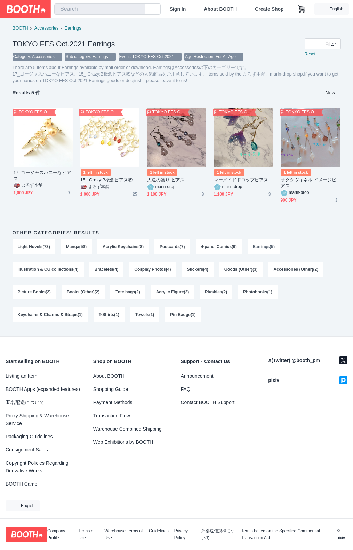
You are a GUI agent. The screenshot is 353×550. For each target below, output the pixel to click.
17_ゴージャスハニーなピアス (42, 175)
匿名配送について (25, 402)
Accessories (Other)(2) (296, 270)
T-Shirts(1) (109, 316)
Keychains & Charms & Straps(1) (50, 316)
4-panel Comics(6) (219, 247)
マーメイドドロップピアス (241, 180)
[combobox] (99, 9)
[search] (138, 9)
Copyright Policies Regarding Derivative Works (37, 466)
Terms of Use (87, 534)
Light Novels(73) (34, 247)
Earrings (73, 28)
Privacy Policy (181, 534)
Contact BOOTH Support (208, 402)
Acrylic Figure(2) (172, 293)
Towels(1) (144, 316)
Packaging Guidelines (29, 436)
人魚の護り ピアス (166, 180)
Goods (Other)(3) (241, 270)
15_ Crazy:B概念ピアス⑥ (106, 180)
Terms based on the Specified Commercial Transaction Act (280, 534)
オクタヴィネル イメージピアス (309, 183)
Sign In (178, 9)
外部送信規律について (218, 534)
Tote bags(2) (128, 293)
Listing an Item (21, 376)
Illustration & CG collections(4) (48, 270)
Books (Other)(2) (83, 293)
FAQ (186, 389)
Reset (310, 54)
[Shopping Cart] (302, 9)
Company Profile (56, 534)
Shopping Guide (110, 389)
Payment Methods (113, 402)
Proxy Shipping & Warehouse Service (37, 419)
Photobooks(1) (258, 293)
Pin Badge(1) (183, 316)
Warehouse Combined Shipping (127, 429)
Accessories (46, 28)
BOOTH (21, 28)
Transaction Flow (111, 415)
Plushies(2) (216, 293)
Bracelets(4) (107, 270)
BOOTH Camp (21, 484)
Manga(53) (76, 247)
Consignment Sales (27, 450)
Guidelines (159, 531)
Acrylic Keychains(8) (123, 247)
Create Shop (269, 9)
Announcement (197, 376)
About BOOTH (220, 9)
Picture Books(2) (34, 293)
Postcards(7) (172, 247)
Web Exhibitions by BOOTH (123, 442)
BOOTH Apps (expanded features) (43, 389)
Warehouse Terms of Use (123, 534)
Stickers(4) (197, 270)
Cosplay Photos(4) (153, 270)
